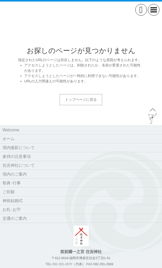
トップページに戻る (81, 100)
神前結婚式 (13, 201)
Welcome (11, 130)
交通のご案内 (15, 218)
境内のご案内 (15, 174)
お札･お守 (12, 209)
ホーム (9, 139)
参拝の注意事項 (17, 156)
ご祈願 (9, 192)
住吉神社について (19, 165)
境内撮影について (19, 147)
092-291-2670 (62, 264)
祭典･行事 (12, 183)
